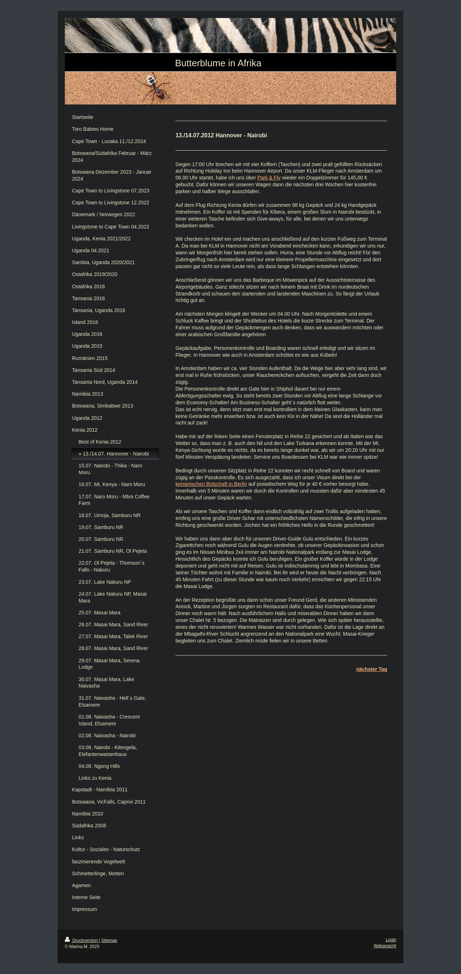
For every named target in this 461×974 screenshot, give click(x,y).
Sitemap (109, 940)
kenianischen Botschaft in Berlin (211, 484)
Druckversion (82, 940)
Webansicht (385, 945)
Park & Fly (269, 178)
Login (391, 939)
